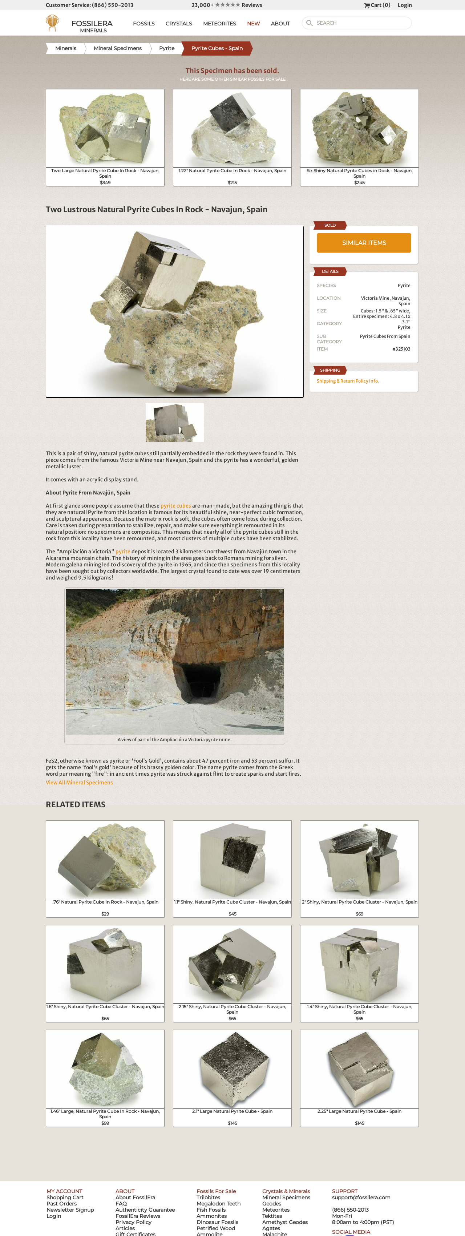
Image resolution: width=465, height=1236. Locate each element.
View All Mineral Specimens (79, 782)
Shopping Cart (65, 1197)
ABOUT (280, 23)
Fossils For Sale (216, 1191)
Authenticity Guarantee (145, 1210)
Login (405, 5)
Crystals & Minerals (286, 1191)
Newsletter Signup (70, 1210)
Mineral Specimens (286, 1197)
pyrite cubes (176, 505)
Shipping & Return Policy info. (348, 381)
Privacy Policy (133, 1222)
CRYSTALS (179, 23)
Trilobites (208, 1197)
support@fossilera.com (361, 1197)
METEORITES (219, 23)
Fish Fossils (211, 1210)
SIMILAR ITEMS (364, 242)
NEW (253, 23)
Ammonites (212, 1216)
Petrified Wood (216, 1228)
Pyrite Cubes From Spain (385, 336)
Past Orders (61, 1203)
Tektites (272, 1216)
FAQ (121, 1203)
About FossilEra (135, 1197)
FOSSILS (144, 23)
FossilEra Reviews (138, 1216)
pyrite (123, 551)
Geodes (271, 1203)
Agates (271, 1228)
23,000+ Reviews (226, 5)
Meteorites (276, 1210)
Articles (125, 1228)
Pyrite (404, 327)
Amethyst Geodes (285, 1222)
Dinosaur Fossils (217, 1222)
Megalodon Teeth (218, 1203)
